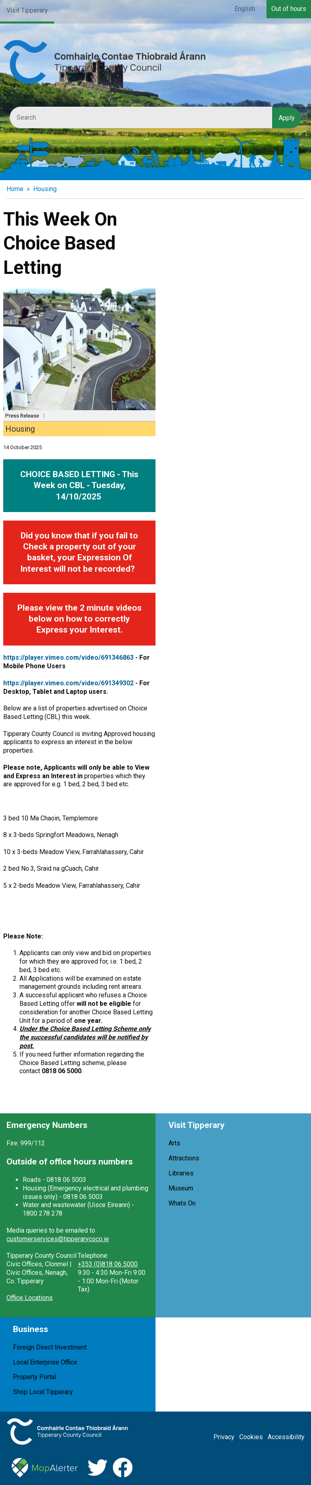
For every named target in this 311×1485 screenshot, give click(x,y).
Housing (45, 189)
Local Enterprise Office (45, 1362)
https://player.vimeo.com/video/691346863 (68, 657)
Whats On (182, 1203)
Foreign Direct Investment (50, 1347)
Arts (174, 1143)
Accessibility (286, 1437)
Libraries (181, 1173)
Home (14, 189)
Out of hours (288, 9)
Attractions (183, 1158)
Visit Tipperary (27, 10)
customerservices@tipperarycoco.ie (57, 1239)
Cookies (251, 1437)
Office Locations (29, 1298)
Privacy (223, 1437)
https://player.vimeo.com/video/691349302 (68, 683)
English (244, 9)
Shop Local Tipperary (43, 1392)
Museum (180, 1188)
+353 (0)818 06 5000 (108, 1264)
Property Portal (34, 1377)
